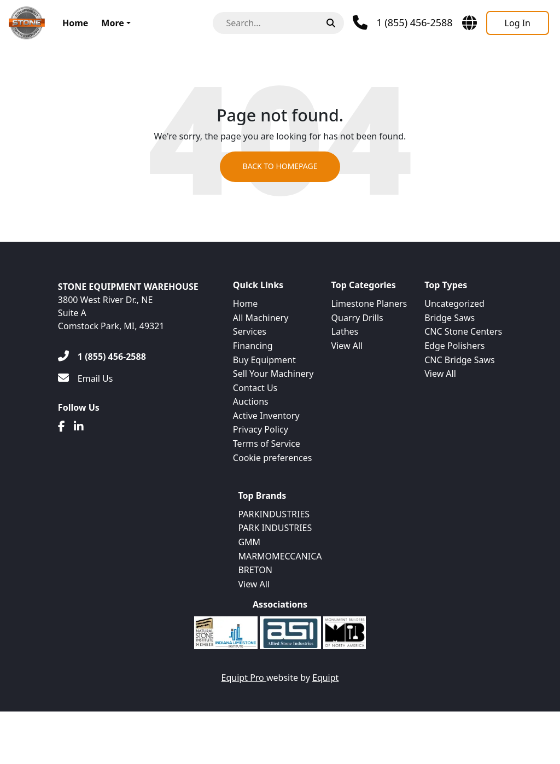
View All (347, 346)
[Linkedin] (79, 426)
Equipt (325, 678)
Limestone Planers (369, 304)
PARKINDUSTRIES (274, 514)
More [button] (112, 23)
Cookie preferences (272, 458)
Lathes (345, 331)
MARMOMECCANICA (280, 556)
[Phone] (402, 22)
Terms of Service (266, 444)
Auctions (251, 401)
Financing (253, 346)
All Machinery (261, 318)
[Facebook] (61, 426)
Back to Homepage (279, 167)
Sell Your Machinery (273, 374)
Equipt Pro (243, 678)
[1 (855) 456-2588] (102, 357)
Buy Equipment (264, 360)
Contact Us (255, 388)
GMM (249, 542)
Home (75, 23)
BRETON (255, 570)
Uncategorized (454, 304)
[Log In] (517, 23)
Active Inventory (266, 416)
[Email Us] (85, 378)
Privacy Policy (260, 429)
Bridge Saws (449, 318)
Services (249, 331)
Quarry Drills (357, 318)
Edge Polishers (454, 346)
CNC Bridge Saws (459, 360)
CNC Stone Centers (463, 331)
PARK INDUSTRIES (275, 528)
